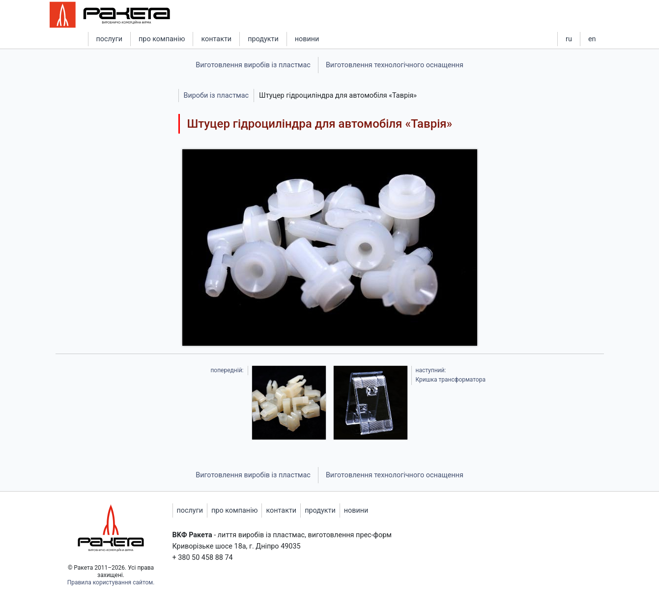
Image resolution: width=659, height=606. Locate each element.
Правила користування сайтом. (111, 582)
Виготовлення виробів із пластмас (253, 65)
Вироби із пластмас (216, 95)
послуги (109, 39)
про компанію (162, 39)
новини (307, 39)
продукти (263, 39)
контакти (216, 39)
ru (569, 39)
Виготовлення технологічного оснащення (394, 65)
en (592, 39)
